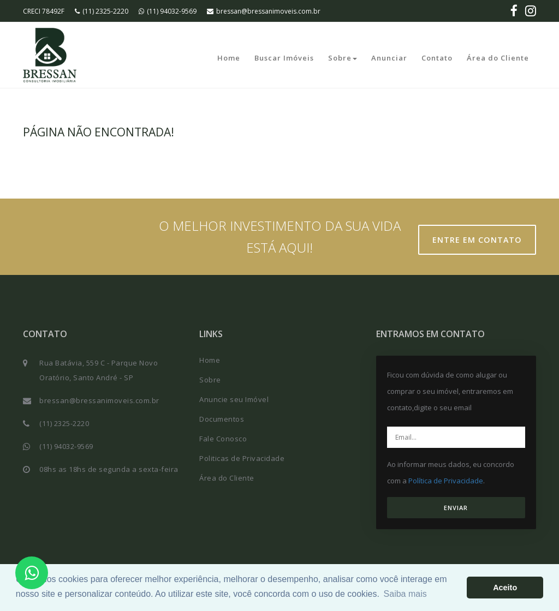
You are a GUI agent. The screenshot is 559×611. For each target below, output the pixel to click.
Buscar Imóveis (284, 58)
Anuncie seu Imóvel (234, 399)
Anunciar (389, 58)
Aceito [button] (505, 587)
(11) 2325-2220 (101, 11)
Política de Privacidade (445, 481)
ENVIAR (456, 508)
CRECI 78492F (43, 11)
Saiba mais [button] (405, 593)
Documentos (221, 419)
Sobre (342, 58)
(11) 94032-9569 (168, 11)
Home (228, 58)
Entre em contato (481, 240)
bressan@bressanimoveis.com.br (263, 11)
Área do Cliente (498, 58)
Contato (437, 58)
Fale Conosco (223, 439)
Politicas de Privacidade (241, 458)
